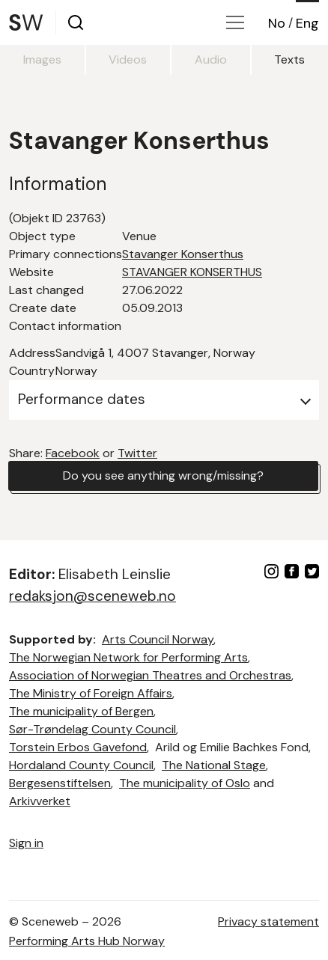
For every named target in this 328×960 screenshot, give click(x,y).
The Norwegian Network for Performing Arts (128, 657)
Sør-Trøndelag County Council (92, 729)
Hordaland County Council (81, 765)
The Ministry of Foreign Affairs (90, 693)
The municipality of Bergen (81, 711)
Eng (307, 23)
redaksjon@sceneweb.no (92, 596)
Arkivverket (39, 801)
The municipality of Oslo (184, 783)
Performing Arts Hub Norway (87, 941)
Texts (289, 59)
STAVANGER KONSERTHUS (192, 272)
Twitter (137, 453)
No (276, 23)
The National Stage (214, 765)
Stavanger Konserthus (182, 254)
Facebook (73, 453)
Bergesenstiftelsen (60, 783)
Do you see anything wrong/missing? (163, 475)
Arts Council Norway (157, 639)
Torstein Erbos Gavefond (78, 747)
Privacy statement (268, 921)
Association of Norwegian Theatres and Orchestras (150, 675)
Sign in (26, 843)
